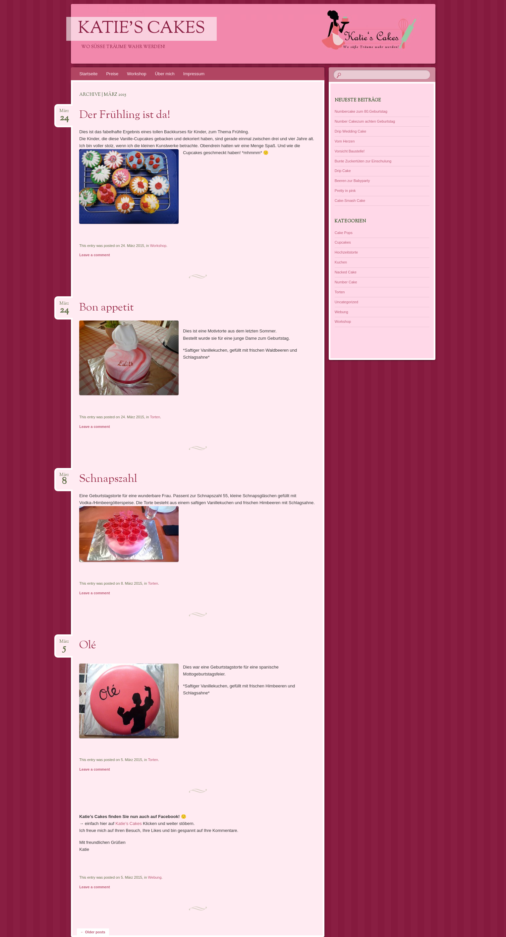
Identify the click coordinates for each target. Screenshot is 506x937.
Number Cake (346, 282)
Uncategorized (346, 302)
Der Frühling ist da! (124, 115)
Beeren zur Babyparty (352, 181)
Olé (87, 646)
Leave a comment (94, 255)
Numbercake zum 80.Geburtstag (361, 111)
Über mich (165, 73)
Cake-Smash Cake (350, 201)
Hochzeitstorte (346, 252)
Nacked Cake (346, 272)
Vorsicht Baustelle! (350, 151)
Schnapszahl (108, 479)
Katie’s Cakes (128, 823)
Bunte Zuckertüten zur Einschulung (363, 161)
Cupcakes (343, 242)
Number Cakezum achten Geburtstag (365, 121)
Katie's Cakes (141, 29)
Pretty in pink (345, 191)
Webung (155, 877)
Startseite (89, 73)
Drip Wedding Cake (350, 131)
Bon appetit (106, 308)
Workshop (136, 73)
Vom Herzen (345, 141)
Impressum (193, 73)
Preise (112, 73)
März (64, 113)
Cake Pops (344, 233)
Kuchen (341, 262)
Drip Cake (343, 171)
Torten (155, 417)
